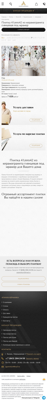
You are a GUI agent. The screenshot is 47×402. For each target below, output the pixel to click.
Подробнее (36, 120)
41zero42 (18, 17)
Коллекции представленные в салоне (16, 345)
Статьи (5, 306)
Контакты (6, 321)
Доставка (6, 313)
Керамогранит (28, 17)
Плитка (11, 17)
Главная (4, 17)
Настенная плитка (9, 334)
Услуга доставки (23, 107)
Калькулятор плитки (10, 317)
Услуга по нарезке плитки (29, 134)
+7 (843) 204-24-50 (26, 270)
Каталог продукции (22, 11)
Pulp (3, 78)
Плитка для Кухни (9, 337)
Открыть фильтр (23, 29)
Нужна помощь (23, 284)
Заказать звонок (32, 359)
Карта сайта (20, 376)
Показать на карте (33, 354)
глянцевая (38, 17)
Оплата (5, 310)
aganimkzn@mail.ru (23, 272)
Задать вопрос (23, 278)
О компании (7, 302)
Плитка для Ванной (10, 341)
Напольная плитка (9, 330)
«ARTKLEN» (22, 379)
